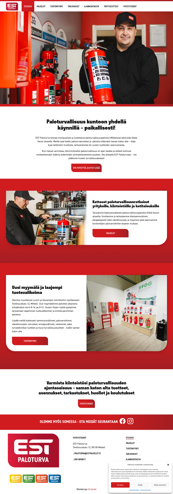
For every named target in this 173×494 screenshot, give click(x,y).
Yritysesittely (111, 6)
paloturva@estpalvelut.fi (87, 453)
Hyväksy (120, 485)
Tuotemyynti (56, 6)
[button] (168, 465)
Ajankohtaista (91, 6)
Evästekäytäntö (134, 490)
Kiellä (140, 485)
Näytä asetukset (160, 485)
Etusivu (28, 6)
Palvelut (41, 6)
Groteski (92, 489)
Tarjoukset (73, 6)
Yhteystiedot (130, 6)
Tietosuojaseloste (145, 490)
